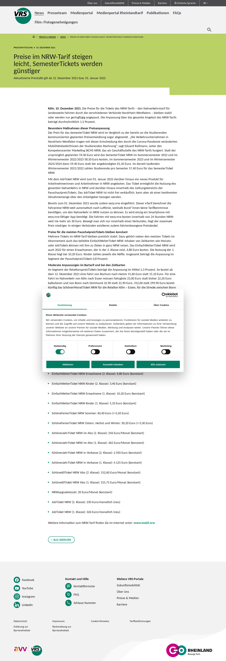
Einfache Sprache (185, 3)
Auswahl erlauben (113, 364)
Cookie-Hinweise (100, 621)
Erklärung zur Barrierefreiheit (22, 628)
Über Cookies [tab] (161, 305)
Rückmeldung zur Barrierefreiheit (61, 628)
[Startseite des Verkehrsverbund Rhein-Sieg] (23, 15)
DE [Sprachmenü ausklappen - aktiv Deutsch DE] (204, 3)
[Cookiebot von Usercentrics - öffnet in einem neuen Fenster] (166, 295)
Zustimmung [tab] (65, 305)
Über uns (92, 3)
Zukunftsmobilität (114, 3)
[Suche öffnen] (209, 30)
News (63, 37)
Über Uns (123, 591)
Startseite (34, 37)
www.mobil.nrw (144, 523)
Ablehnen (67, 364)
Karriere (162, 3)
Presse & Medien (141, 3)
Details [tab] (113, 305)
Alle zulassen (158, 364)
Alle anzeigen (62, 539)
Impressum (58, 621)
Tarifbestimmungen (140, 621)
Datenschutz (20, 621)
